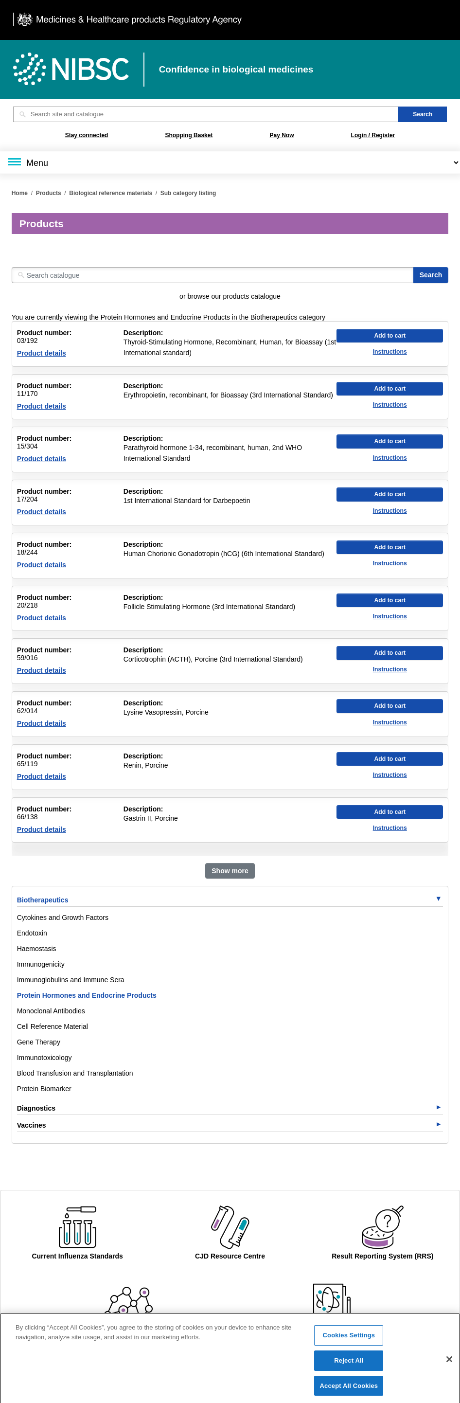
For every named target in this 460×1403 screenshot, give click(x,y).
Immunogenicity (41, 964)
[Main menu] (230, 162)
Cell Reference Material (52, 1026)
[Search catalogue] (213, 275)
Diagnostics (36, 1108)
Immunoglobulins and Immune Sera (70, 980)
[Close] (449, 1363)
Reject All (348, 1364)
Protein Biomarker (44, 1089)
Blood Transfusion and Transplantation (75, 1073)
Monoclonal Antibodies (51, 1011)
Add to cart (390, 335)
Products (48, 193)
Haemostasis (36, 949)
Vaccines (31, 1125)
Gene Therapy (38, 1042)
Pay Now (282, 135)
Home (20, 193)
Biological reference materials (110, 193)
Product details (41, 353)
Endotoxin (32, 933)
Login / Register (373, 135)
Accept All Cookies (349, 1390)
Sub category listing (188, 193)
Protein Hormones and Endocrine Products (87, 995)
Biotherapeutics (43, 900)
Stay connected (86, 135)
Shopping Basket (188, 135)
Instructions (390, 351)
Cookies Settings (349, 1339)
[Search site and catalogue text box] (206, 114)
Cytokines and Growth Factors (62, 917)
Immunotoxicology (44, 1057)
